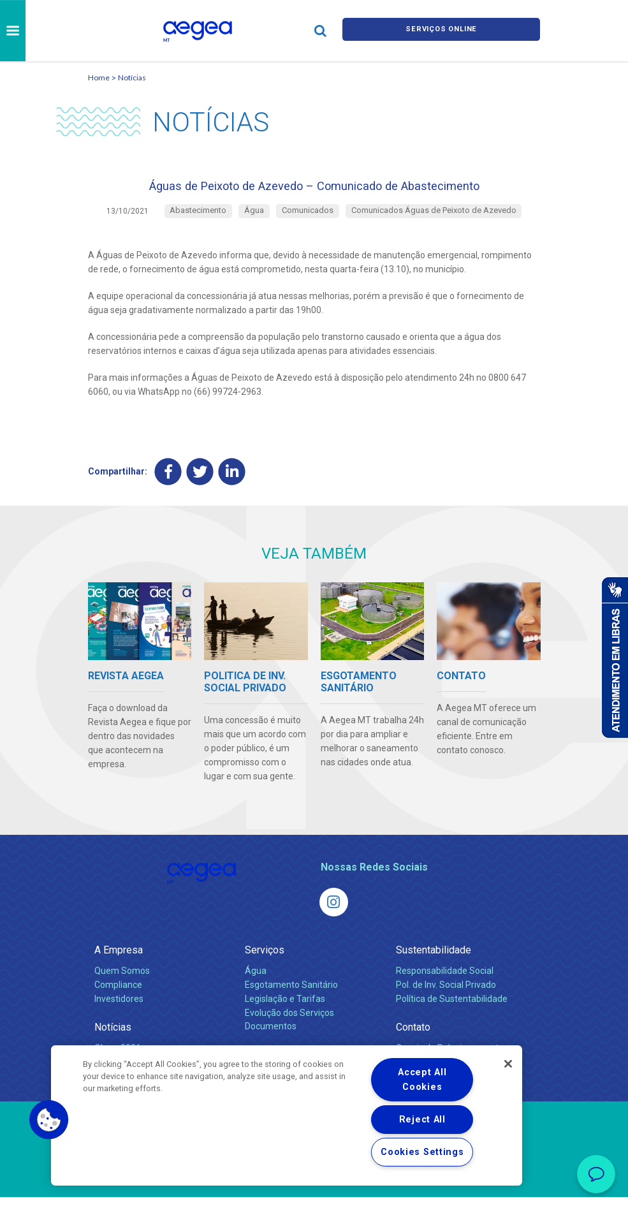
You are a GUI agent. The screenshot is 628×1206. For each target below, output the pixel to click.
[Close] (508, 1064)
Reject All (422, 1119)
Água (256, 979)
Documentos (270, 1036)
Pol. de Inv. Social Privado (446, 994)
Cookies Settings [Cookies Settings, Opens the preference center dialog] (422, 1152)
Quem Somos (122, 979)
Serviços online (441, 30)
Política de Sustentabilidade (452, 1008)
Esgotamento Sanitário (291, 994)
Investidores (118, 1008)
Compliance (118, 994)
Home (99, 77)
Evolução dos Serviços (289, 1022)
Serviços (264, 959)
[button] (49, 1119)
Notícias (132, 77)
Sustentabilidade (433, 959)
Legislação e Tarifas (285, 1008)
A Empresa (118, 959)
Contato (413, 1036)
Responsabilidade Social (444, 979)
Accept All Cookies (422, 1079)
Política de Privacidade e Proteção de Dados (314, 1187)
